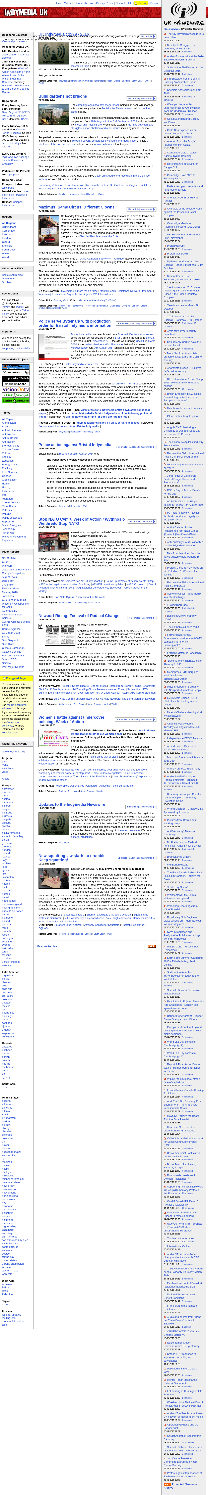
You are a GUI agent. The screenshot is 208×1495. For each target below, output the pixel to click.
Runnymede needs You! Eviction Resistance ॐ (179, 1177)
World (41, 83)
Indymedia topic (80, 65)
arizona (6, 1100)
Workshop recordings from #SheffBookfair (181, 907)
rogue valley (9, 1226)
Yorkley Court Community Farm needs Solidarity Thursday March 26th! (183, 1272)
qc (3, 1073)
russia (5, 934)
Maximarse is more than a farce (79, 290)
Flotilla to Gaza (10, 588)
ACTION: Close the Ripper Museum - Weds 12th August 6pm (183, 503)
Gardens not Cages (125, 185)
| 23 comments (139, 807)
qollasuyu (7, 1016)
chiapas (6, 982)
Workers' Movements (14, 536)
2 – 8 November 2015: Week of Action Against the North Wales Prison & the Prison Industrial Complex (183, 292)
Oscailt (140, 340)
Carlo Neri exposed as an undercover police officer (180, 132)
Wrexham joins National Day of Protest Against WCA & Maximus (76, 294)
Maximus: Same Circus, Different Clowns (77, 207)
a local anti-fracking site (88, 124)
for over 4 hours (103, 144)
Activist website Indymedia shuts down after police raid (115, 409)
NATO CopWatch (136, 584)
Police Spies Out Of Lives (69, 785)
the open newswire (129, 830)
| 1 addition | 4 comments (135, 323)
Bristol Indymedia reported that (81, 364)
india (4, 1087)
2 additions (187, 323)
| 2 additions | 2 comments (134, 858)
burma (5, 1053)
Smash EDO (9, 659)
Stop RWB (8, 644)
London (108, 81)
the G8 (150, 337)
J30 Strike (8, 584)
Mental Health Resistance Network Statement (126, 290)
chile (4, 985)
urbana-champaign (13, 1263)
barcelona (7, 802)
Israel (5, 1290)
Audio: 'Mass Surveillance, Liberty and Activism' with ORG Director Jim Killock (181, 1257)
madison (7, 1161)
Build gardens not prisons (63, 96)
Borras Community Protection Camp (72, 188)
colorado (7, 1134)
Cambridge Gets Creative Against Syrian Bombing (180, 154)
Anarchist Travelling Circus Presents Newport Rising (95, 689)
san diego (7, 1233)
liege (4, 866)
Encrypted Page (16, 678)
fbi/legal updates (11, 1314)
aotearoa (7, 1046)
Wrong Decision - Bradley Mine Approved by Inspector (183, 810)
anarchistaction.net (86, 698)
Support (154, 3)
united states (9, 1260)
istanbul (6, 856)
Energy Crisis (9, 464)
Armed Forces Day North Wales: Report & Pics (180, 748)
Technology (88, 432)
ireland (6, 853)
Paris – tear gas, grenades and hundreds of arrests (183, 188)
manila (6, 1063)
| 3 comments (140, 209)
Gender (6, 475)
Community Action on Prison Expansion (61, 185)
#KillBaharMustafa (177, 864)
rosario (6, 1019)
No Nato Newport (110, 698)
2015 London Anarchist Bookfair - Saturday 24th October (183, 318)
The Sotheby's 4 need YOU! (183, 626)
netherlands (9, 900)
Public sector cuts (75, 306)
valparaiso (8, 1033)
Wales (147, 81)
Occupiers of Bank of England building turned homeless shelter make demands (183, 1030)
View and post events (14, 41)
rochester (7, 1223)
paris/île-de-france (12, 911)
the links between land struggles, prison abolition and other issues (112, 126)
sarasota (7, 1250)
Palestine (7, 510)
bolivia (5, 978)
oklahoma (7, 1206)
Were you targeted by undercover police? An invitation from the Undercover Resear (182, 108)
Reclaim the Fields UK (99, 185)
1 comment (187, 52)
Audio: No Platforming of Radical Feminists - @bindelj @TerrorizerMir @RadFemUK (181, 780)
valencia (7, 965)
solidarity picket (47, 760)
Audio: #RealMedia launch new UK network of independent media (183, 1415)
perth (5, 1070)
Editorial (78, 3)
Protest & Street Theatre (75, 685)
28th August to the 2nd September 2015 (114, 121)
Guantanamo (9, 610)
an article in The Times (125, 383)
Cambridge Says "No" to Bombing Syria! (179, 177)
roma (5, 927)
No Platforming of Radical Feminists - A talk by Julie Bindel (182, 844)
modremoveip (79, 347)
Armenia (7, 1284)
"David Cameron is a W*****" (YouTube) (102, 258)
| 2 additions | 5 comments (134, 719)
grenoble (7, 846)
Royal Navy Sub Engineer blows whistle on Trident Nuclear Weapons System (182, 921)
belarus (6, 805)
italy (4, 859)
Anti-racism (8, 441)
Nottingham (8, 278)
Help (129, 3)
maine (5, 1165)
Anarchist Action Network (90, 597)
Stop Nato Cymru (64, 597)
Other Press (9, 506)
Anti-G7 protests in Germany (183, 768)
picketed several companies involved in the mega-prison (104, 140)
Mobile (68, 3)
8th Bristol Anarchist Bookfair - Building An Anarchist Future (183, 80)
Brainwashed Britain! (179, 856)
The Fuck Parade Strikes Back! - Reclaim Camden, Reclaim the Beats (183, 876)
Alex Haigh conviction (118, 918)
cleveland (7, 1131)
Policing (62, 791)
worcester (7, 1273)
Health (62, 306)
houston (6, 1148)
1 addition (186, 97)
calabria (6, 822)
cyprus (6, 829)
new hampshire (11, 1182)
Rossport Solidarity (13, 655)
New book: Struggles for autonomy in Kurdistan (179, 47)
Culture (6, 453)
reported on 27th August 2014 (76, 453)
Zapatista (7, 540)
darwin (6, 1056)
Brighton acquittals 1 (72, 914)
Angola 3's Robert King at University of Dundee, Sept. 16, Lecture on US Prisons (182, 431)
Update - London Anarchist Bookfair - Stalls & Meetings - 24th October (183, 265)
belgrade (7, 812)
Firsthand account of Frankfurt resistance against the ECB (183, 1285)
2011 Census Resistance (16, 569)
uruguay (6, 1029)
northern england (12, 904)
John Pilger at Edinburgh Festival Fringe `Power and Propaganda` (180, 479)
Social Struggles (88, 194)
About (110, 3)
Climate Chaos (10, 449)
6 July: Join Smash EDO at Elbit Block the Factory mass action (181, 701)
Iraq (4, 494)
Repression (74, 194)
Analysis (7, 426)
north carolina (10, 1195)
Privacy (100, 3)
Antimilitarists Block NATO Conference (71, 692)
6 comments (187, 1301)
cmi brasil (7, 992)
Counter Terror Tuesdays (13, 131)
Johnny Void (61, 300)
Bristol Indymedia (81, 334)
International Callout (178, 1246)
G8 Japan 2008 (11, 632)
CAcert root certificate (10, 724)
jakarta (6, 1060)
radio (5, 764)
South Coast (137, 81)
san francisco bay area (15, 1240)
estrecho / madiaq (12, 836)
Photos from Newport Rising (125, 685)
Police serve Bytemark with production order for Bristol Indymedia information (75, 323)
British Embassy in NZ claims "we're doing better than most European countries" (182, 397)
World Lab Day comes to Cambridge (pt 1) (180, 1055)
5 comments (187, 114)
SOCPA (6, 663)
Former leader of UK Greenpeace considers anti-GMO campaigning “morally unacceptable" (183, 640)
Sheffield (126, 81)
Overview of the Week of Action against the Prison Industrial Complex (183, 212)
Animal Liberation (12, 430)
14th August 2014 (103, 347)
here (9, 146)
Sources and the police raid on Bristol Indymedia (69, 426)
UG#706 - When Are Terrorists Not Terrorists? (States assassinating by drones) (183, 1227)
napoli (5, 897)
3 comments (187, 85)
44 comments (188, 1443)
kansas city (8, 1155)
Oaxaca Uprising (11, 651)
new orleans (9, 1192)
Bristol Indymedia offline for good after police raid (96, 416)
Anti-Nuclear (9, 434)
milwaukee (8, 1175)
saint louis (8, 1229)
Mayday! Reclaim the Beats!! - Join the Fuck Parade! (183, 1117)
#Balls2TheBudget (177, 604)
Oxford (117, 81)
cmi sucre (7, 995)
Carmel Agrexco (11, 628)
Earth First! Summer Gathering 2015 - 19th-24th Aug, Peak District (183, 961)
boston (6, 1121)
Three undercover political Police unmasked (117, 773)
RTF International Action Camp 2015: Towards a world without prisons (183, 382)
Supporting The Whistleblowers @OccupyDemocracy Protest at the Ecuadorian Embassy (183, 1190)
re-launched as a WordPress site (104, 344)
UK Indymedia (38, 10)
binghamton (9, 1117)
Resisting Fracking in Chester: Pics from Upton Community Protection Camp (183, 797)
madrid (6, 883)
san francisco (9, 1236)
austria (6, 798)
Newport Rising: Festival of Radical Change (79, 615)
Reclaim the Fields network (117, 108)
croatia (6, 826)
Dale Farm (8, 580)
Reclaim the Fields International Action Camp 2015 (184, 584)
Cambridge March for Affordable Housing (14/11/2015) (182, 225)
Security (143, 3)
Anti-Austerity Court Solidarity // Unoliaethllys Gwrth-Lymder (183, 544)
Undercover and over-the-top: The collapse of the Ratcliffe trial (74, 776)
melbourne (8, 1067)
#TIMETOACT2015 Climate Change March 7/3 (181, 1333)
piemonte (7, 917)
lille (4, 873)
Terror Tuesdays (11, 143)
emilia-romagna (11, 832)
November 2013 (102, 340)
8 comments (187, 1037)
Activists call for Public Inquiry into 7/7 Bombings (182, 595)
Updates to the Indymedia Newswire (72, 804)
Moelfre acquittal (121, 914)
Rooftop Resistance (133, 924)
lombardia (7, 880)
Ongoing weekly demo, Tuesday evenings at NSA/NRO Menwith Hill (182, 727)
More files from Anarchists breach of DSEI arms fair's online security (183, 357)
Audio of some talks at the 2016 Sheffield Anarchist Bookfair (184, 58)
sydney (6, 1077)
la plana (6, 863)
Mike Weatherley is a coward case (84, 918)
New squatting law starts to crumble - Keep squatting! (73, 857)
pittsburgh (7, 1212)
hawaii (5, 1145)
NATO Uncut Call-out (108, 692)
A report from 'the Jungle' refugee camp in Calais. (180, 143)
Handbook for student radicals (184, 408)
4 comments (187, 337)
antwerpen (8, 788)
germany (7, 843)
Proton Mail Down (177, 253)
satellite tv (8, 768)
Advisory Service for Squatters (101, 924)
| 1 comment (140, 521)
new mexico (9, 1189)
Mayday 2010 (10, 592)
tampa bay (8, 1256)
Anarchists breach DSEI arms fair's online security (182, 369)
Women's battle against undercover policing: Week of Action (71, 719)
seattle (6, 1253)
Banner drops (99, 685)
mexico (6, 1006)
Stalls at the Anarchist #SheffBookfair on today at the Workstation (181, 976)
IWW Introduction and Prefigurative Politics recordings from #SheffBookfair (182, 935)
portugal (6, 924)
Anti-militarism (65, 603)
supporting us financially (16, 348)
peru (4, 1009)
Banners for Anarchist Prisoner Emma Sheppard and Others (183, 1017)
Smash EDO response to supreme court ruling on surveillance (180, 1357)
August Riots (9, 576)
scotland (7, 941)
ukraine (6, 958)
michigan (7, 1172)
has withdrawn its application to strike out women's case (113, 732)
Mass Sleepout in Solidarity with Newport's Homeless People (183, 688)
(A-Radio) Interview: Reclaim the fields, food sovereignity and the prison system (182, 516)
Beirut (5, 1287)
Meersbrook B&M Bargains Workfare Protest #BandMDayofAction (181, 675)
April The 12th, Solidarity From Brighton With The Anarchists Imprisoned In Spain (183, 1105)
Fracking (63, 194)
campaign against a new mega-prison (98, 104)
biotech (6, 1304)
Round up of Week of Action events (126, 580)
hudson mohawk (11, 1151)
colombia (7, 999)
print (4, 761)
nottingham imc (11, 907)
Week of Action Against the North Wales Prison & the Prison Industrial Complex (16, 75)
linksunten (8, 877)
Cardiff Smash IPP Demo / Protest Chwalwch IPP (181, 1203)
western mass (10, 1270)
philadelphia (9, 1209)
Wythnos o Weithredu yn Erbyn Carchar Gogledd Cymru (16, 89)
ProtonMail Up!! (176, 245)
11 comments (188, 389)
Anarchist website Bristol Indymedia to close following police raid (112, 413)
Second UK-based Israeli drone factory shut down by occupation (183, 1449)
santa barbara (10, 1243)
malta (5, 887)
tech (4, 1324)
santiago (7, 1022)
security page (9, 732)
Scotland (7, 282)
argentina (7, 975)
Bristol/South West (12, 274)
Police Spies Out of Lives (103, 756)
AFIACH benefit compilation (108, 584)
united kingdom (11, 961)
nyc (4, 1202)
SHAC (5, 636)
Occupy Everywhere (13, 573)
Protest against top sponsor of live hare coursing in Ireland (183, 1474)
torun (5, 951)
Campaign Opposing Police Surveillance (109, 785)
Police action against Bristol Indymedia (75, 444)
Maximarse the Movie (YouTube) (97, 300)
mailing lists (8, 1317)
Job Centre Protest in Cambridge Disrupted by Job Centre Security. (180, 1462)
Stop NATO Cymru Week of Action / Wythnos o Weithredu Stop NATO (82, 521)
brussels (7, 815)
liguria (5, 870)
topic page (13, 174)
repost (43, 413)
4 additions (187, 74)
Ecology (6, 456)
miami (5, 1168)
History (6, 487)
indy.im (6, 306)
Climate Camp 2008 (13, 647)
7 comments (187, 249)
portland (6, 1216)
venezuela (8, 1036)
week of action (47, 763)
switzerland (8, 948)
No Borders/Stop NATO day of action (82, 580)
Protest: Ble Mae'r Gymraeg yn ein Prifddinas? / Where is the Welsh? (183, 571)
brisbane (7, 1050)
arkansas (7, 1104)
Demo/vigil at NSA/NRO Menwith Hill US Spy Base (16, 116)
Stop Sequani (10, 640)
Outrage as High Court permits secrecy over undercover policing (98, 769)
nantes (6, 893)
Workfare (7, 565)
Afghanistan (9, 422)
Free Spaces (80, 704)
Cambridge (88, 81)
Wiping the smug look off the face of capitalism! (182, 1080)
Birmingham (75, 81)
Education (8, 460)
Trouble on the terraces (180, 1238)
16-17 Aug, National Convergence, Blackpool (95, 587)
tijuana (6, 1026)
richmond (7, 1219)
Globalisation (80, 603)
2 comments (187, 159)
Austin (5, 1114)
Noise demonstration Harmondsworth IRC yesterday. (182, 1344)
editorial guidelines (82, 836)
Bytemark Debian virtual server (135, 334)
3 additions (187, 982)
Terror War (8, 532)
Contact (120, 3)
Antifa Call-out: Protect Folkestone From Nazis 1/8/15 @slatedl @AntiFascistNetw (181, 531)
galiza (5, 839)
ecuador (6, 1002)
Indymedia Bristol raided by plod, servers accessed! (108, 422)
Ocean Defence (11, 502)
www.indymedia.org (13, 751)
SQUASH (44, 928)
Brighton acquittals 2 (98, 914)
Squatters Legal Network (68, 924)
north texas (8, 1199)
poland (6, 921)
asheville (7, 1107)
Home (58, 3)
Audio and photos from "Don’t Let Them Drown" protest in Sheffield (182, 1320)
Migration (7, 498)
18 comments (188, 868)
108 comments (189, 1242)
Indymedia (64, 81)
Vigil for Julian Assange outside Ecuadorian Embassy (15, 160)
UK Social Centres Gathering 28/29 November (182, 236)
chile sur (7, 988)
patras (5, 914)
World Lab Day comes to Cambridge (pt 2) (180, 1043)
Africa (5, 778)
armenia (6, 792)
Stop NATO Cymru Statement (139, 692)
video (5, 771)
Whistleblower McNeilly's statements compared (180, 896)
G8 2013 (7, 561)
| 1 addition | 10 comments (134, 447)
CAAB (24, 119)
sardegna (7, 938)
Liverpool (99, 81)
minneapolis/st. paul (13, 1178)
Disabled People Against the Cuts (98, 236)
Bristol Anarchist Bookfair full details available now (182, 1155)
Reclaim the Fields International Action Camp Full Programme (184, 455)
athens (6, 795)
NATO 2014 (8, 558)
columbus (7, 1138)
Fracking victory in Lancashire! (184, 652)
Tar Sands (8, 596)
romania (6, 931)
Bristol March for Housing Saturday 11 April (180, 1166)
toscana (6, 954)
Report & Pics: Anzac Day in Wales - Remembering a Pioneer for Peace (182, 1068)
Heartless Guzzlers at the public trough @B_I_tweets (180, 1129)
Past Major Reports (13, 666)
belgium (6, 809)
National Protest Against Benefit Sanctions (179, 1296)
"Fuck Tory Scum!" (177, 887)
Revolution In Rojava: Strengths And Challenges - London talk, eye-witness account (184, 1005)
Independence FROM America (184, 738)
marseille (7, 890)
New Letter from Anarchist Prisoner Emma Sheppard (180, 1214)
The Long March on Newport (138, 698)
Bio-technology (10, 445)
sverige (6, 944)
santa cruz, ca (10, 1246)
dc (3, 1141)
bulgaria (6, 819)
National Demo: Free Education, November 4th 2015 (182, 278)
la (3, 1158)
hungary (6, 849)
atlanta (6, 1111)
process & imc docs (13, 1321)
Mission (89, 3)
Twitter (19, 306)
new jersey (8, 1185)
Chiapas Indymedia (12, 203)
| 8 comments (140, 98)
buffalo (6, 1124)
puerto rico (8, 1012)
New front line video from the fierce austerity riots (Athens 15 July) (182, 557)
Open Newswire (172, 29)
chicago (6, 1128)
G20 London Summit (14, 599)
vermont (6, 1267)
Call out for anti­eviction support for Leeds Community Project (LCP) (183, 1142)
